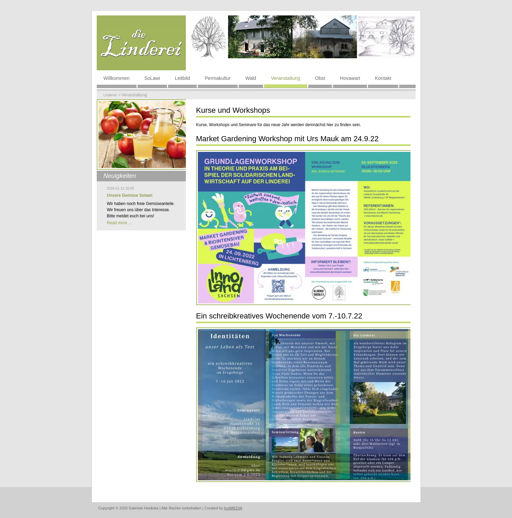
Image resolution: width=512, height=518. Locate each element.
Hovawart (350, 78)
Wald (251, 78)
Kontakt (383, 78)
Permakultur (217, 78)
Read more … (120, 222)
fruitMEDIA (233, 508)
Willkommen (117, 78)
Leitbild (182, 78)
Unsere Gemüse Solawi (130, 195)
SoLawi (152, 78)
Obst (320, 78)
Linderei (110, 95)
